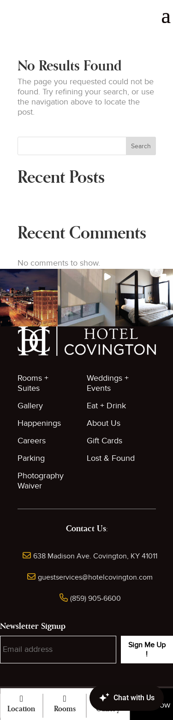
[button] (29, 297)
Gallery (30, 406)
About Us (103, 423)
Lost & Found (111, 458)
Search (141, 146)
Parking (31, 458)
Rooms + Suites (33, 383)
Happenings (39, 423)
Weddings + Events (108, 383)
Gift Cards (104, 441)
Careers (32, 441)
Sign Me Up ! (147, 649)
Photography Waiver (41, 481)
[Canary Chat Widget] (113, 698)
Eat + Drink (106, 406)
